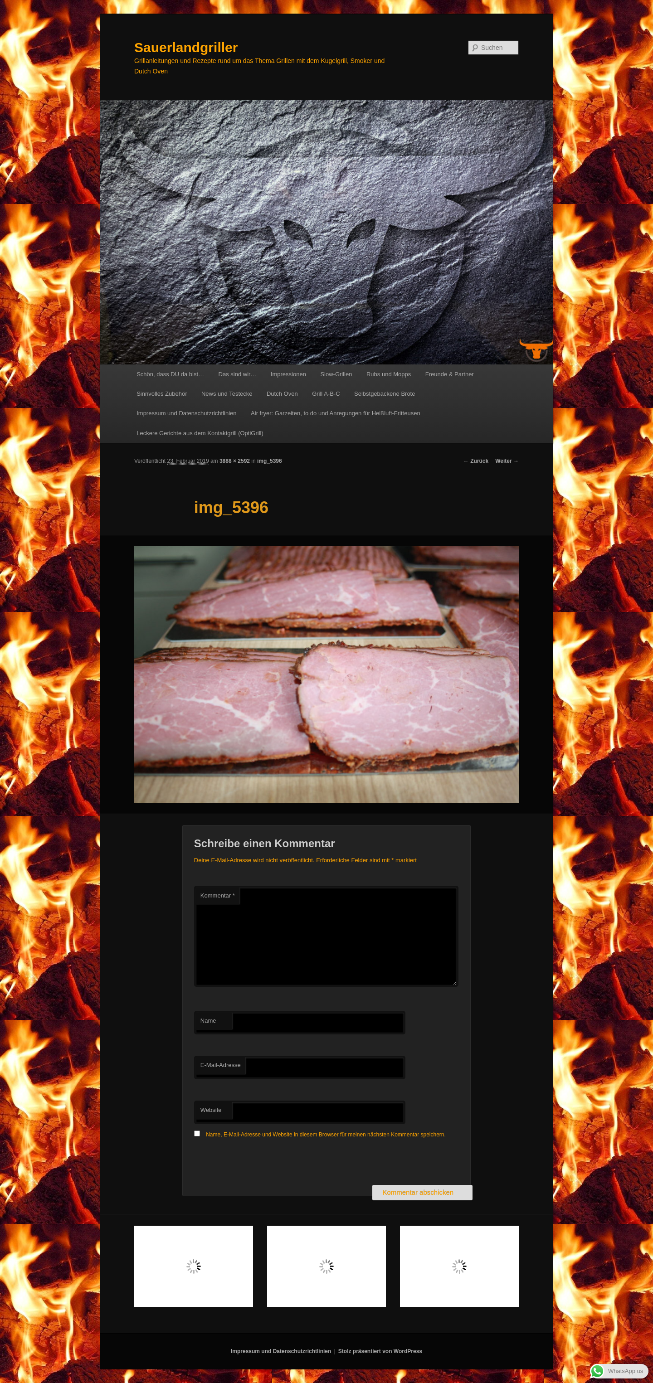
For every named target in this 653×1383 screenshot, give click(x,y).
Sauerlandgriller (186, 47)
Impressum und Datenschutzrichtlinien (186, 413)
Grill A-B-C (326, 393)
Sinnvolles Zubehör (161, 393)
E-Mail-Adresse (220, 1065)
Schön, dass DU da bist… (170, 374)
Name (208, 1020)
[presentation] (263, 1162)
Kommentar (217, 895)
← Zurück (475, 461)
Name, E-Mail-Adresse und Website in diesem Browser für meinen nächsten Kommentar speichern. (326, 1134)
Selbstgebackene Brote (384, 393)
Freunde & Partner (449, 374)
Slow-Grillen (336, 374)
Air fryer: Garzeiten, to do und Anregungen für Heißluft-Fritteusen (335, 413)
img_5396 (269, 461)
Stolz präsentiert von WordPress (380, 1351)
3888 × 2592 (234, 461)
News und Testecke (227, 393)
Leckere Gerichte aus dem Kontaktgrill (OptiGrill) (199, 433)
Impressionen (288, 374)
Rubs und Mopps (388, 374)
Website (211, 1109)
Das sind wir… (238, 374)
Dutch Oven (282, 393)
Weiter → (507, 461)
